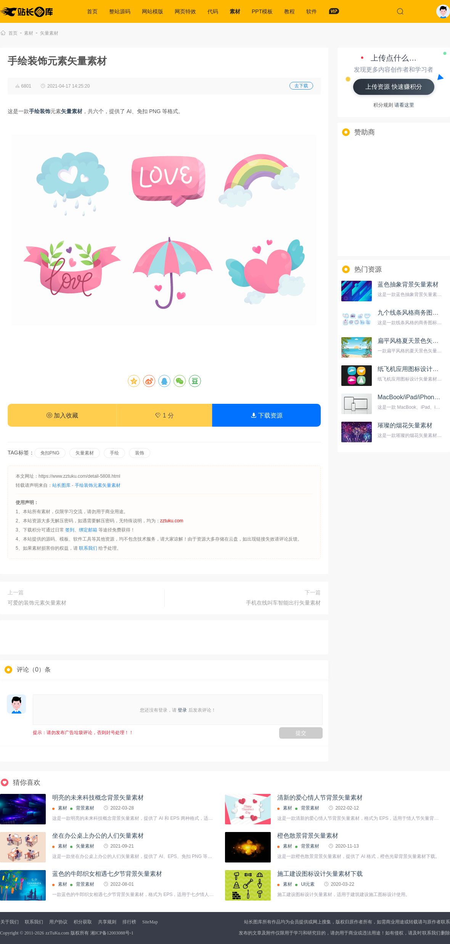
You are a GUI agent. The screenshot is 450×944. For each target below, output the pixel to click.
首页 (92, 11)
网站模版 (152, 11)
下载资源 (267, 415)
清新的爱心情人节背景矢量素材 (320, 797)
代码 (212, 11)
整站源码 (119, 11)
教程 (289, 11)
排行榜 (129, 922)
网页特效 (185, 11)
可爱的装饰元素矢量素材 (37, 603)
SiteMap (150, 922)
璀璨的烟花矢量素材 (405, 425)
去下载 (301, 85)
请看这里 (404, 105)
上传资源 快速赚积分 (393, 86)
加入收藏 (62, 415)
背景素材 (85, 808)
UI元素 (308, 884)
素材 (235, 11)
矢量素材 (49, 33)
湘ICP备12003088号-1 (111, 933)
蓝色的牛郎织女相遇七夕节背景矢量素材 (107, 873)
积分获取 (83, 922)
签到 (69, 530)
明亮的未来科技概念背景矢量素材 (98, 797)
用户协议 (58, 922)
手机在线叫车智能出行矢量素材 (283, 603)
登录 (182, 710)
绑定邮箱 (88, 530)
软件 (311, 11)
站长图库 (61, 485)
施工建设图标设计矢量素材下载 (320, 873)
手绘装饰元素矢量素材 (98, 485)
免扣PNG (49, 453)
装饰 (139, 453)
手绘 (114, 453)
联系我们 (88, 548)
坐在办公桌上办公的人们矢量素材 (98, 835)
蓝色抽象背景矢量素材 (408, 284)
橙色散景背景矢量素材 (307, 835)
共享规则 (107, 922)
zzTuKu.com (57, 933)
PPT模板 (262, 11)
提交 (301, 733)
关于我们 (9, 922)
